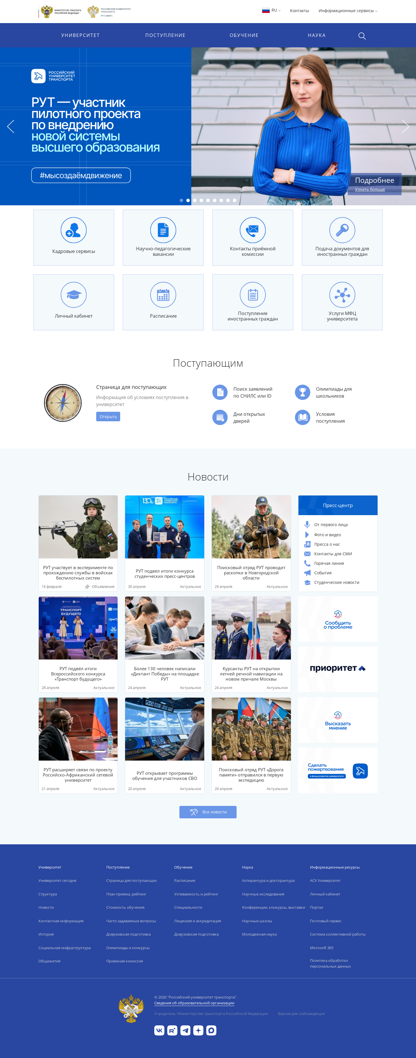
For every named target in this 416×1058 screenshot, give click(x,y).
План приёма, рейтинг (126, 894)
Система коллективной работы (338, 934)
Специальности (188, 907)
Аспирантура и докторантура (268, 880)
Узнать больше (370, 189)
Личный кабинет (325, 894)
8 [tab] (228, 200)
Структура (47, 894)
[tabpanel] (208, 126)
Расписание (184, 880)
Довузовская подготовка (128, 934)
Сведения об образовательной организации (194, 1002)
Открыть (108, 416)
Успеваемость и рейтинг (196, 894)
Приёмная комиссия (124, 961)
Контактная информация (60, 920)
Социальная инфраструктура (64, 947)
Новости (46, 907)
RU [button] (271, 10)
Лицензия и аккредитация (197, 920)
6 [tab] (214, 200)
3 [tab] (194, 200)
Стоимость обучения (125, 907)
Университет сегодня (57, 880)
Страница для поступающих (131, 880)
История (46, 934)
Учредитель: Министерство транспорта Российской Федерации (211, 1013)
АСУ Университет (325, 880)
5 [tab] (208, 200)
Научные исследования (263, 894)
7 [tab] (221, 200)
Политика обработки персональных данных (330, 963)
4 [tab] (201, 200)
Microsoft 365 (321, 947)
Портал (316, 907)
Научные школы (257, 920)
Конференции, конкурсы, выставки (273, 907)
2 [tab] (188, 200)
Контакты (299, 10)
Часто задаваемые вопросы (131, 920)
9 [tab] (234, 200)
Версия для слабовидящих (301, 1013)
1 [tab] (181, 200)
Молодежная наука (259, 934)
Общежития (49, 961)
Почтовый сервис (325, 920)
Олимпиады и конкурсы (128, 947)
